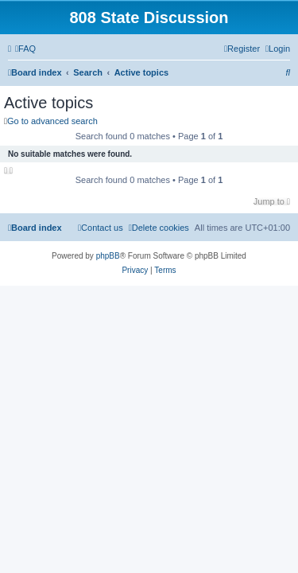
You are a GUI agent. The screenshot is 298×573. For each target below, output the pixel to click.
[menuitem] (25, 48)
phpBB (108, 255)
